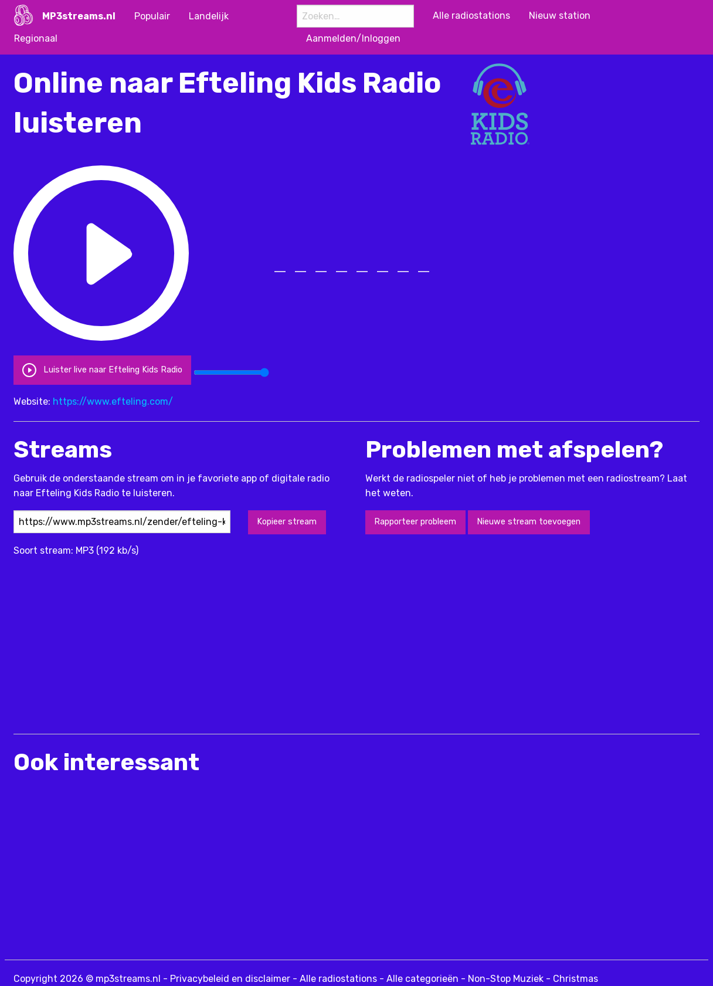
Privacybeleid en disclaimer (230, 978)
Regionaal (35, 38)
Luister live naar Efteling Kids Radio (102, 370)
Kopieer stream (287, 522)
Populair (152, 16)
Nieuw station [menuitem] (559, 15)
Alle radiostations (338, 978)
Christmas (575, 978)
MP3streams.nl (79, 16)
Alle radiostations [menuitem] (471, 15)
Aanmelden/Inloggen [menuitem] (353, 38)
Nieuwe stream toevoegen (528, 522)
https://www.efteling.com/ (113, 401)
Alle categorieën (422, 978)
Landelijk (209, 16)
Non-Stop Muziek (506, 978)
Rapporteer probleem (415, 522)
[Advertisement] (226, 640)
